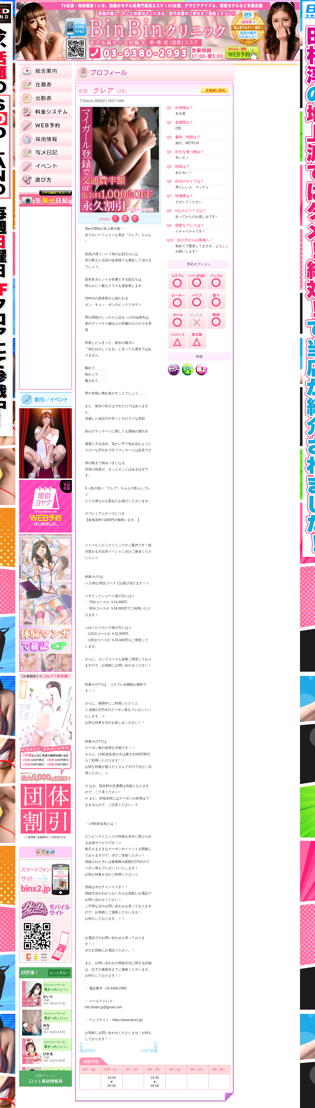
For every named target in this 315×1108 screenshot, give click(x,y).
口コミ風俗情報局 (45, 1081)
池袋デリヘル (46, 1076)
